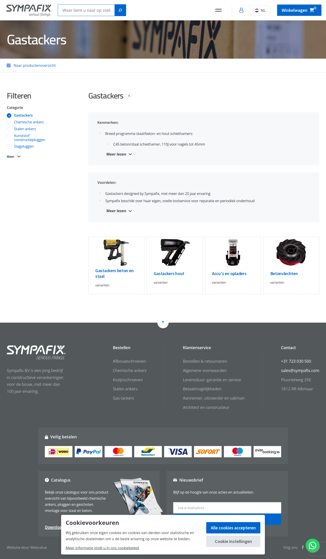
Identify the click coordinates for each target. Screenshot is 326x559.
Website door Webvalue (27, 547)
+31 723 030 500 (296, 361)
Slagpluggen (24, 146)
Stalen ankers (25, 129)
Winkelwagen (299, 9)
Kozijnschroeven (128, 379)
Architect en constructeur (206, 407)
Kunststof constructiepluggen (29, 138)
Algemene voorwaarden (205, 370)
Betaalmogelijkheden (202, 388)
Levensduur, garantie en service (212, 379)
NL (260, 10)
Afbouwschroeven (129, 361)
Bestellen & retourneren (205, 361)
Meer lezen (116, 154)
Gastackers (23, 115)
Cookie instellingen (233, 541)
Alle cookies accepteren (233, 527)
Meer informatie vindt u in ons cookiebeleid (102, 548)
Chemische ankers (29, 122)
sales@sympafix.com (300, 370)
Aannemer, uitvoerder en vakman (213, 398)
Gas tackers (123, 398)
